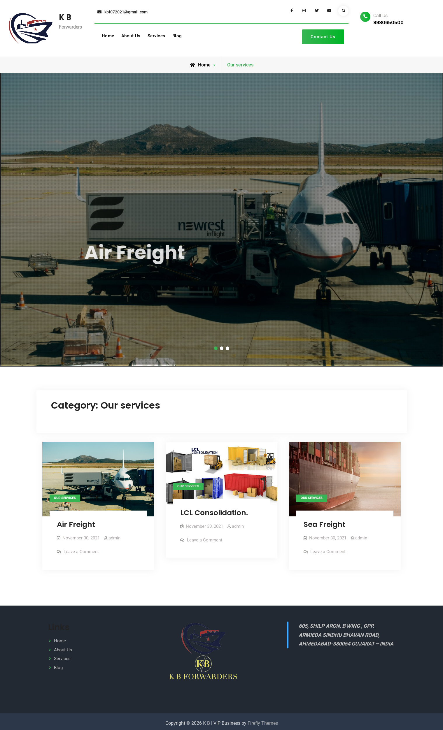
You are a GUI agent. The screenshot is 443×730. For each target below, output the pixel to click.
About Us (131, 35)
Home (108, 35)
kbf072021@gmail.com (126, 12)
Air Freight (76, 522)
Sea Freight (324, 522)
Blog (177, 35)
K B (65, 17)
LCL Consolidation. (214, 510)
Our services (65, 495)
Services (156, 35)
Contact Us (323, 36)
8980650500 (388, 22)
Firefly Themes (263, 720)
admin (114, 535)
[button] (216, 346)
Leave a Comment (81, 549)
